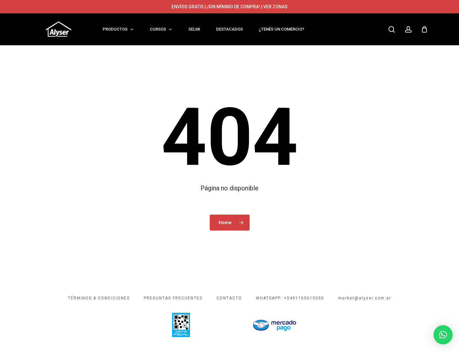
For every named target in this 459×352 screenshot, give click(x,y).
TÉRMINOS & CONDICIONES (99, 298)
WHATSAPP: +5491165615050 (290, 298)
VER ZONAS (275, 6)
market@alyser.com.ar (364, 298)
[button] (443, 334)
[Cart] (424, 29)
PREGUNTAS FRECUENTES (173, 298)
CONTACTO (229, 298)
